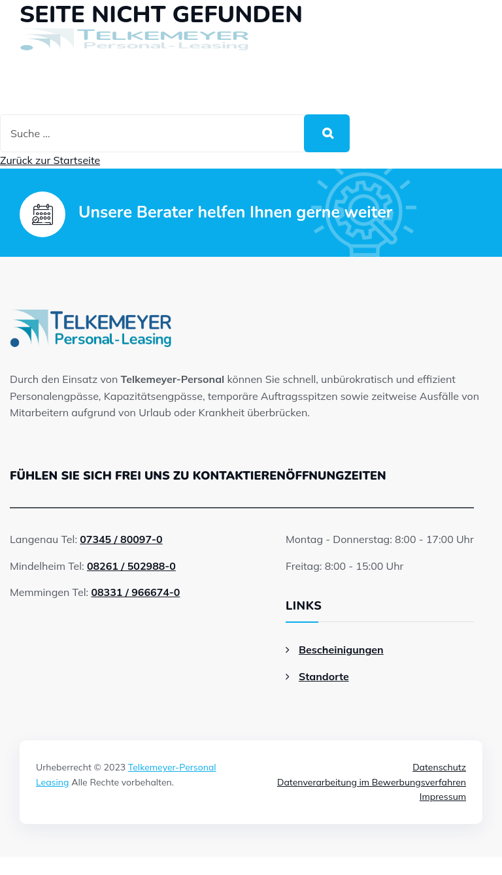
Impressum (443, 796)
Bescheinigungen (341, 649)
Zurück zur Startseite (50, 160)
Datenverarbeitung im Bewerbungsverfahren (371, 782)
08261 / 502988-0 (131, 565)
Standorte (324, 676)
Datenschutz (439, 767)
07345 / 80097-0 (121, 539)
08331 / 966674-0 (135, 592)
